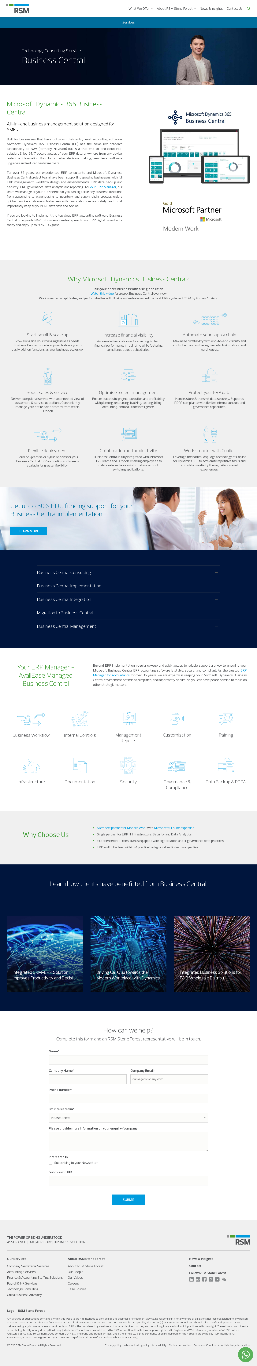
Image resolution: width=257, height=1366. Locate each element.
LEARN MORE (29, 531)
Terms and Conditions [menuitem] (206, 1345)
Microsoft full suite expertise (174, 828)
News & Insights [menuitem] (211, 8)
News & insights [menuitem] (201, 1258)
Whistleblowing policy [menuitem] (137, 1345)
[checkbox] (128, 1163)
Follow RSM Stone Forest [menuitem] (207, 1273)
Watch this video (102, 293)
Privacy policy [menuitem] (113, 1345)
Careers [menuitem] (73, 1283)
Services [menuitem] (128, 22)
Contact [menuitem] (195, 1265)
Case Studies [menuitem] (77, 1289)
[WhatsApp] (245, 1354)
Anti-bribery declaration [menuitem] (235, 1345)
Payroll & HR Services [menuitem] (22, 1283)
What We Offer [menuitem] (139, 8)
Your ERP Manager (102, 187)
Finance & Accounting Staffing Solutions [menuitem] (35, 1277)
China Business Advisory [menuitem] (24, 1294)
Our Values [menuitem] (75, 1277)
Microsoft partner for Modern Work (122, 828)
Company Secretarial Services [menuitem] (28, 1266)
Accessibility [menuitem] (159, 1345)
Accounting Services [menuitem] (21, 1272)
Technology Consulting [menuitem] (23, 1289)
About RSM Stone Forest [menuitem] (175, 8)
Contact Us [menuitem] (235, 8)
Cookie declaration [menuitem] (180, 1345)
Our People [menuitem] (75, 1272)
